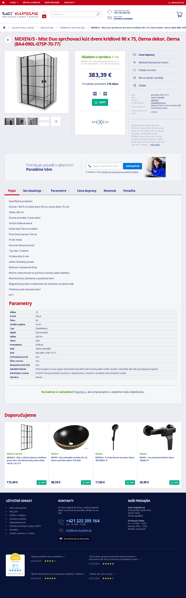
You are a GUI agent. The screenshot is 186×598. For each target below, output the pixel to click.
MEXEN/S (155, 100)
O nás (13, 2)
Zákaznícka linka (123, 11)
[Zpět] (8, 39)
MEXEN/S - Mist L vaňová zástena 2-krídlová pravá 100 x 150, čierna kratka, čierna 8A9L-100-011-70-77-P (26, 460)
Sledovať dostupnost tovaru (153, 62)
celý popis (155, 144)
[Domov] (5, 2)
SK (44, 16)
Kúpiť (102, 102)
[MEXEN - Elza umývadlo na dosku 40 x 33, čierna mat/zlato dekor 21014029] (71, 437)
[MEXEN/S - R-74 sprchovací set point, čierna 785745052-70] (115, 437)
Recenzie (110, 191)
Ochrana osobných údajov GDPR (25, 526)
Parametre (60, 191)
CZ (44, 12)
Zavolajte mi (132, 166)
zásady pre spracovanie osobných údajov (119, 172)
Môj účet (13, 511)
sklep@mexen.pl (158, 102)
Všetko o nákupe (31, 2)
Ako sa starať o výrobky (151, 77)
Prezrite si (80, 392)
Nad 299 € (123, 17)
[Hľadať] (76, 14)
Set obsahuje (33, 191)
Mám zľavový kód (17, 508)
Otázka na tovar (147, 70)
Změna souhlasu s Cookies (22, 533)
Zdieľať (142, 85)
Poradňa (129, 191)
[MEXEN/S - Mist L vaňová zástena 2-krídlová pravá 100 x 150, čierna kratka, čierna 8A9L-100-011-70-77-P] (26, 437)
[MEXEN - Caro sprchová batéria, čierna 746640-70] (159, 437)
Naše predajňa (52, 2)
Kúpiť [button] (43, 482)
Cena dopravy (86, 191)
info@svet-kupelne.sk (79, 530)
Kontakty (69, 2)
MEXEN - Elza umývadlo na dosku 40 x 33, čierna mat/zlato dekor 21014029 (69, 459)
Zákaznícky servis (17, 522)
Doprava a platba (17, 518)
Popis (12, 191)
